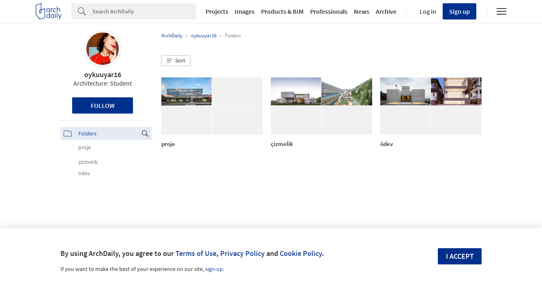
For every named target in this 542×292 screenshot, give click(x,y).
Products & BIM (282, 11)
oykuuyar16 (102, 74)
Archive (386, 11)
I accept (460, 256)
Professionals (328, 11)
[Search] (144, 11)
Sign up (459, 11)
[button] (176, 61)
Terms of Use (196, 253)
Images (245, 11)
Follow (103, 105)
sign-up (214, 269)
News (361, 11)
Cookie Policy (301, 253)
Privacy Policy (242, 253)
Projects (217, 11)
